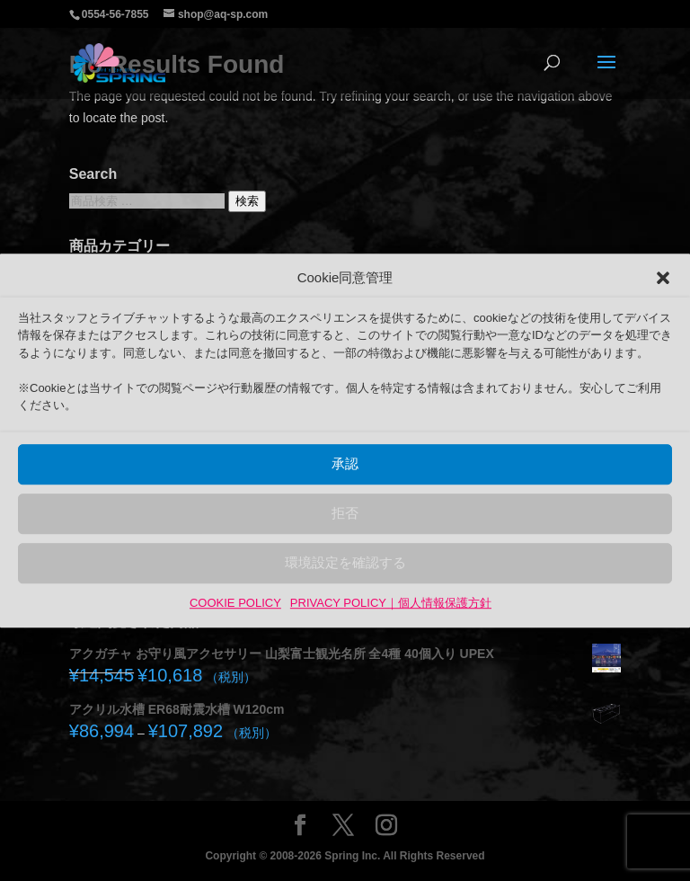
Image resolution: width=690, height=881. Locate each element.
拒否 (345, 513)
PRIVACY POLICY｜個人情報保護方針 (390, 603)
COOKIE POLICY (235, 603)
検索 (247, 201)
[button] (663, 278)
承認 (345, 464)
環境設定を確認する (345, 563)
